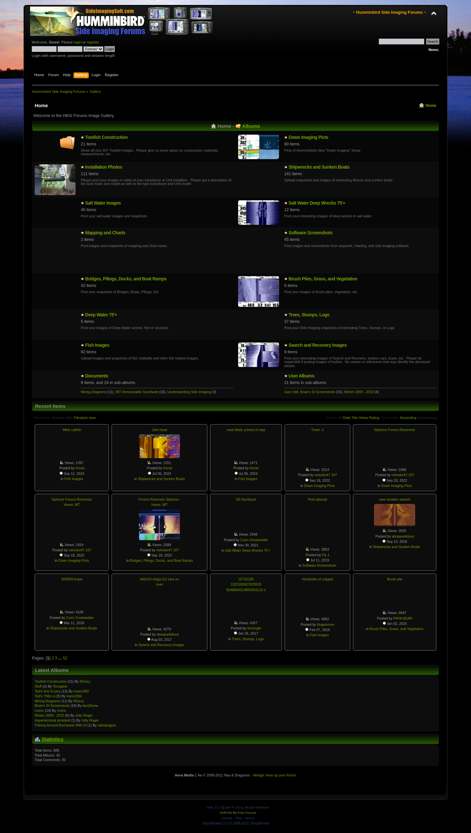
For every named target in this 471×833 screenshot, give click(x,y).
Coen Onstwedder (254, 540)
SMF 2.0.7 (214, 807)
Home (431, 105)
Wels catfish (71, 430)
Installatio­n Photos (103, 167)
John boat (159, 430)
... (60, 658)
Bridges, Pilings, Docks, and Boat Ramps (125, 278)
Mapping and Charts (105, 232)
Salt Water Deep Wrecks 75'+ (316, 203)
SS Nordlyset (246, 499)
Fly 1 (325, 555)
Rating (374, 418)
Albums (251, 126)
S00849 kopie (71, 579)
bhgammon (325, 624)
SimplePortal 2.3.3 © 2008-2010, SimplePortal (235, 823)
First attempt (317, 499)
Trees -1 (317, 430)
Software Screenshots (310, 232)
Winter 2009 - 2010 (359, 392)
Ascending (408, 418)
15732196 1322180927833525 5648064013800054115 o (246, 584)
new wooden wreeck (394, 499)
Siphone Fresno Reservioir (394, 430)
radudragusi (107, 725)
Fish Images (97, 345)
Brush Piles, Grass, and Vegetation (322, 278)
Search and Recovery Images (317, 345)
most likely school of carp (246, 430)
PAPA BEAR (402, 618)
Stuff (38, 686)
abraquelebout (403, 536)
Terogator (60, 686)
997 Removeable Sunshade (136, 392)
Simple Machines (256, 807)
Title (354, 418)
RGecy (85, 681)
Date (347, 418)
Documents (96, 376)
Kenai (80, 468)
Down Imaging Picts (308, 137)
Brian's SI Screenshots (317, 392)
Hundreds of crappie (317, 579)
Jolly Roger (84, 715)
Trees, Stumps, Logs (308, 314)
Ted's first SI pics (48, 691)
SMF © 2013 (233, 807)
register (93, 42)
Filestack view (85, 418)
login (77, 42)
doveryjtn (254, 628)
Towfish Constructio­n (106, 137)
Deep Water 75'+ (101, 314)
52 (65, 658)
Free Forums (246, 812)
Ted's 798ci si (45, 696)
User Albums (301, 376)
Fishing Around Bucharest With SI (60, 725)
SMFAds (226, 812)
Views (363, 418)
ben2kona (90, 706)
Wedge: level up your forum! (274, 775)
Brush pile (394, 579)
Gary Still (291, 392)
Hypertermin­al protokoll (52, 720)
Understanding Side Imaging (189, 392)
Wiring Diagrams (93, 392)
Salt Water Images (103, 203)
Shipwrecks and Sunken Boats (318, 167)
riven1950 (81, 691)
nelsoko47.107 (325, 475)
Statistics (52, 739)
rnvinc (39, 710)
